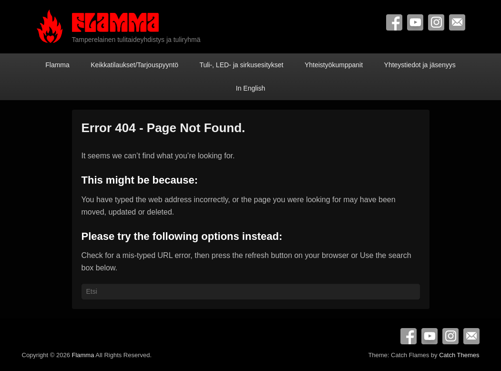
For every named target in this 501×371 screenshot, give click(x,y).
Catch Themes (459, 355)
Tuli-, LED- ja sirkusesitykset (241, 65)
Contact (457, 22)
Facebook (394, 22)
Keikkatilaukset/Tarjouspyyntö (134, 65)
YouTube (415, 22)
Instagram (436, 22)
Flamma (57, 65)
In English (250, 88)
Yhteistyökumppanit (334, 65)
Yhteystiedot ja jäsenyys (420, 65)
